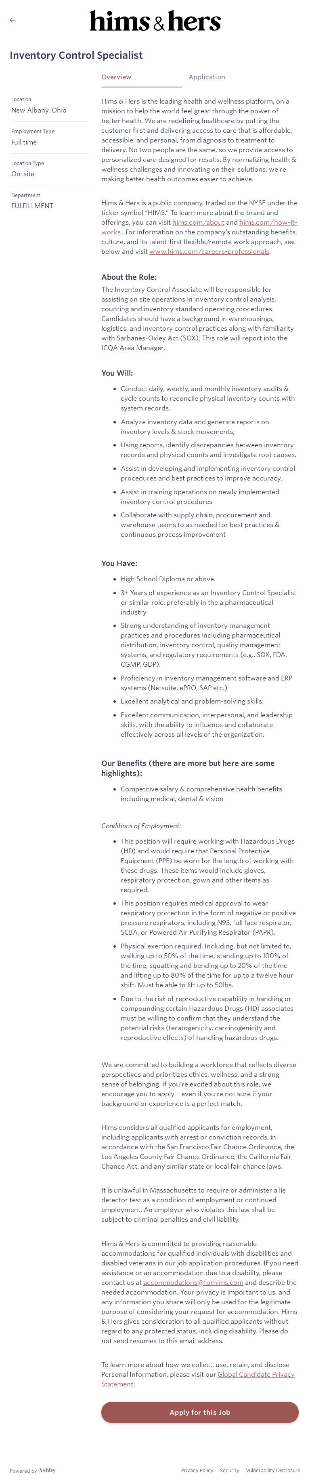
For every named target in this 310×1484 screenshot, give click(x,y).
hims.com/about (198, 222)
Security (229, 1470)
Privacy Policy (197, 1470)
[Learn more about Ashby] (33, 1470)
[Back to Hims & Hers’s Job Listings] (12, 20)
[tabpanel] (200, 760)
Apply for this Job (200, 1412)
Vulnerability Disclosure (273, 1470)
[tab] (141, 79)
